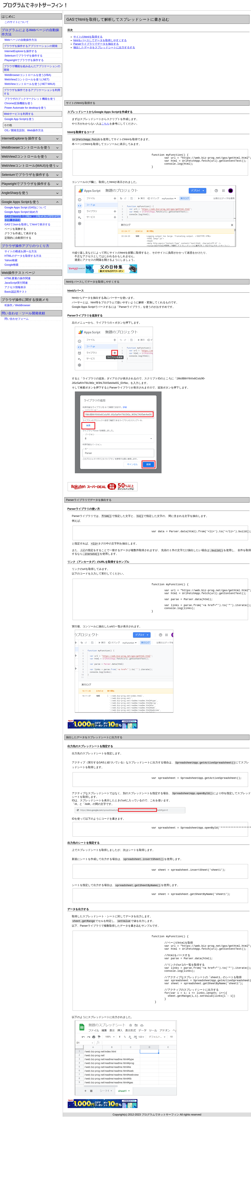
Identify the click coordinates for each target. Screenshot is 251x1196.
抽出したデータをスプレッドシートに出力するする (104, 47)
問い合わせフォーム (16, 318)
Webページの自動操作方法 (20, 39)
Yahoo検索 (10, 260)
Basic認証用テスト (15, 291)
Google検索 (11, 264)
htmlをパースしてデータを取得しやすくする (100, 40)
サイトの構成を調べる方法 (20, 251)
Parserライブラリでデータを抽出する (96, 43)
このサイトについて (16, 22)
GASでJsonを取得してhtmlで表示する (27, 224)
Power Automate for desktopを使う (25, 107)
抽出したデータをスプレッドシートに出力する (94, 749)
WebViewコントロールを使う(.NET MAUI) (29, 83)
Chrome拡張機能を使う (18, 103)
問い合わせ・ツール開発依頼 (23, 313)
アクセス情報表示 (15, 287)
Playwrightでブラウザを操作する (24, 60)
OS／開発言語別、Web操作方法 (23, 130)
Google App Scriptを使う (19, 119)
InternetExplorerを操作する (20, 51)
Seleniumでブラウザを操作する (23, 55)
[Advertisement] (23, 367)
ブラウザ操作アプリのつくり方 (25, 246)
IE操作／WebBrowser (17, 305)
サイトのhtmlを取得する (88, 36)
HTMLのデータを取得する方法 (22, 255)
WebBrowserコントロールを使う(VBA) (27, 75)
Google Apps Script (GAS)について (25, 207)
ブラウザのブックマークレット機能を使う (29, 98)
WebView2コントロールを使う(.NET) (26, 79)
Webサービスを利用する (19, 113)
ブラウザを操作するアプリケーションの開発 (31, 46)
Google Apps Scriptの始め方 (21, 211)
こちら (105, 123)
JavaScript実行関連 (16, 282)
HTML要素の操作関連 (17, 278)
